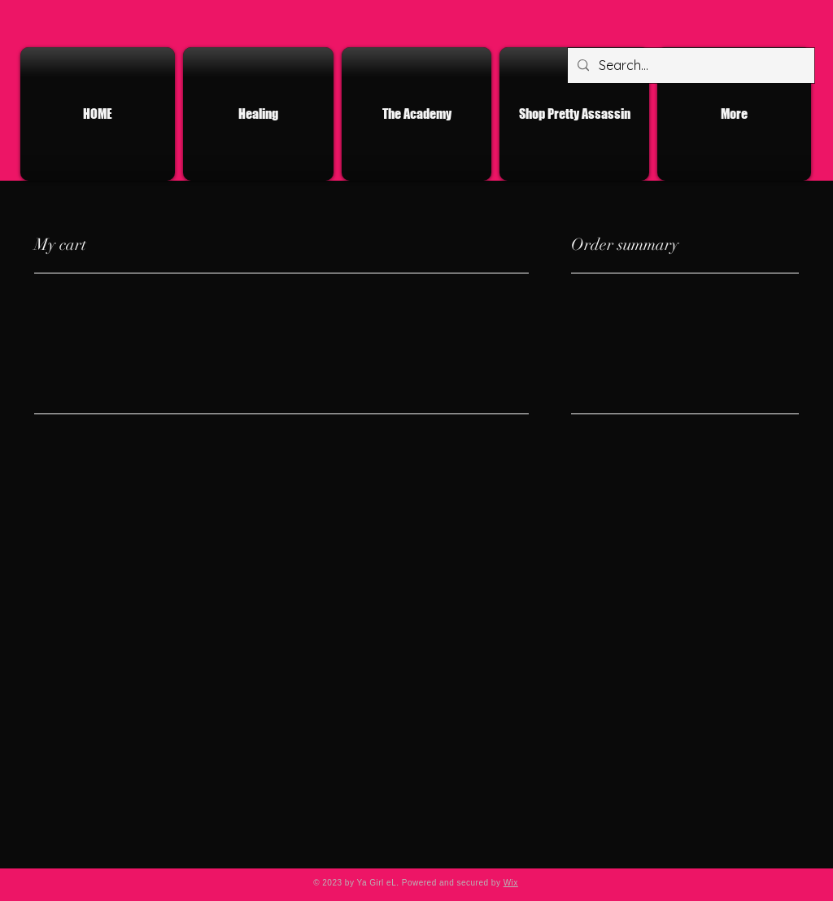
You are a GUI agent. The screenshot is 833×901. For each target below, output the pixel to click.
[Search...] (689, 65)
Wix (511, 882)
